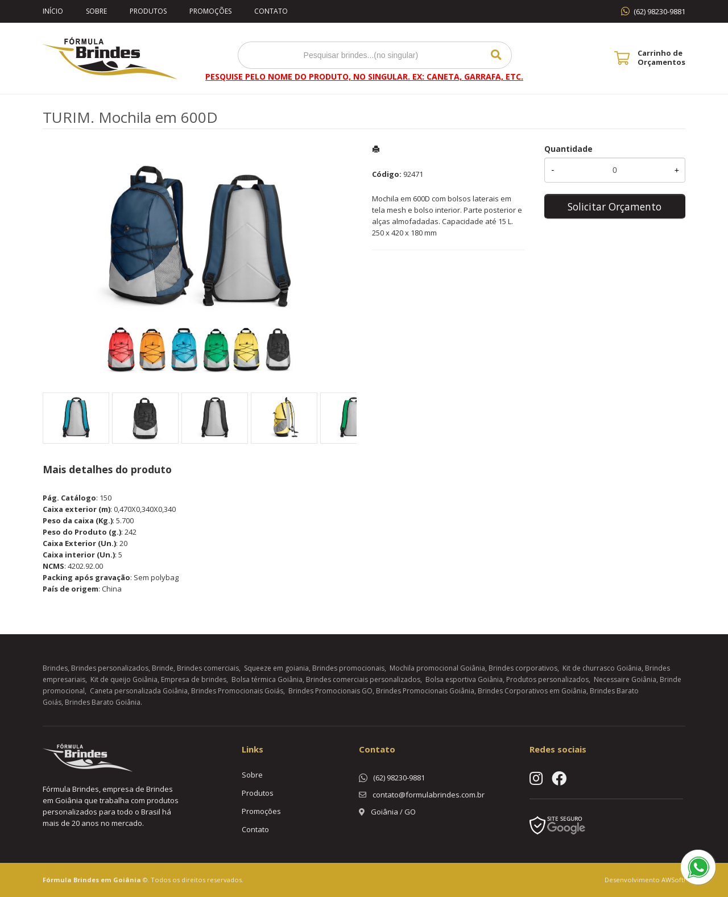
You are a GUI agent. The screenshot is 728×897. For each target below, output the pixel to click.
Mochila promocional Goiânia (437, 668)
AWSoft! (673, 879)
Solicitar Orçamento (614, 206)
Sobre (96, 11)
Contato (271, 11)
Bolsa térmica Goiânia (267, 679)
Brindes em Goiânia (107, 879)
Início (53, 11)
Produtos (148, 11)
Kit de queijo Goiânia (124, 679)
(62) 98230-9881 (659, 11)
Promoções (210, 11)
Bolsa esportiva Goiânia (464, 679)
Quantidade (568, 148)
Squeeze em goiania (276, 668)
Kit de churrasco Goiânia (602, 668)
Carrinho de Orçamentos (661, 57)
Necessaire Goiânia (625, 679)
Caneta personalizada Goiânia (139, 691)
